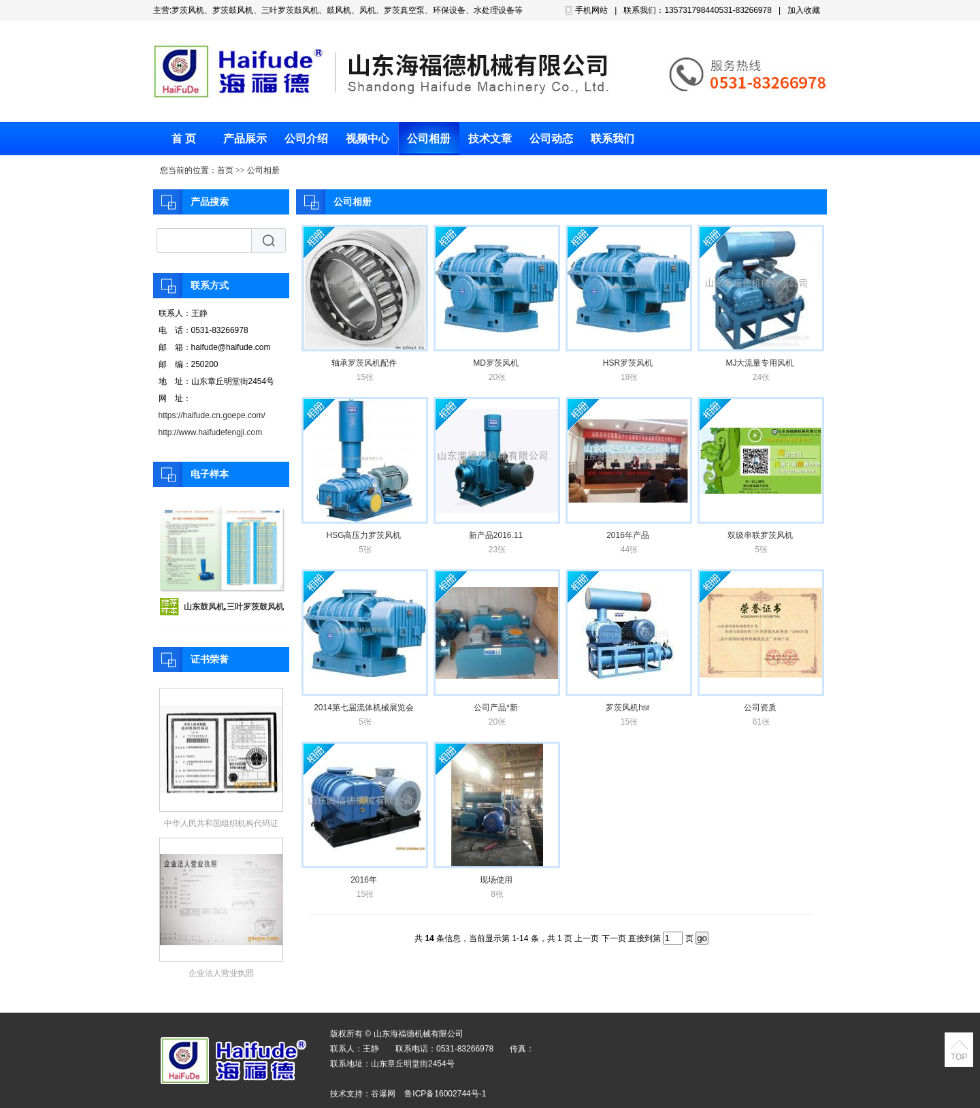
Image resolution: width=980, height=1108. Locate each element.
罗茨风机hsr (628, 707)
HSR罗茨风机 (628, 363)
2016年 (363, 880)
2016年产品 (627, 535)
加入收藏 (803, 10)
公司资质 (760, 707)
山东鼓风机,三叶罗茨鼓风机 (234, 607)
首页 (225, 170)
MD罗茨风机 (496, 363)
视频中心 (367, 138)
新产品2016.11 (496, 535)
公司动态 (551, 138)
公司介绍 (306, 138)
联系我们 (612, 138)
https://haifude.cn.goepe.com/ (212, 415)
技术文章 (490, 138)
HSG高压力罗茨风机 (363, 535)
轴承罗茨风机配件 (364, 363)
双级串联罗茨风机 (760, 535)
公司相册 (429, 138)
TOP (959, 1057)
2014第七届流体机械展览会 (364, 707)
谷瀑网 (383, 1093)
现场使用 (496, 880)
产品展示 (245, 138)
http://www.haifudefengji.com (211, 432)
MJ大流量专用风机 (760, 363)
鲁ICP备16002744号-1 (445, 1093)
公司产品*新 (496, 707)
